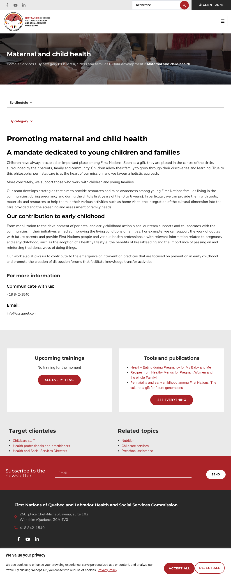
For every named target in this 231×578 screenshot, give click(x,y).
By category (47, 64)
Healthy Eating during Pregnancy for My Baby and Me (170, 367)
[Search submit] (184, 5)
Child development (127, 64)
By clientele (20, 102)
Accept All (207, 567)
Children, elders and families (84, 64)
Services (27, 64)
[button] (222, 21)
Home (12, 64)
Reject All (168, 567)
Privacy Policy (124, 570)
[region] (115, 563)
